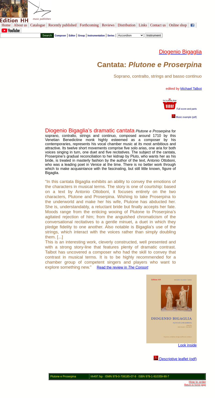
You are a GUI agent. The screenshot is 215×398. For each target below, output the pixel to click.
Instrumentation (96, 35)
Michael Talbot (191, 88)
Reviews (108, 25)
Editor (72, 35)
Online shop (178, 25)
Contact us (158, 25)
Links (143, 25)
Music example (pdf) (184, 117)
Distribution (126, 25)
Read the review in (122, 267)
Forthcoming (89, 25)
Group (81, 35)
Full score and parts (180, 109)
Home (6, 25)
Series (110, 35)
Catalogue (37, 25)
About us (20, 25)
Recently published (62, 25)
